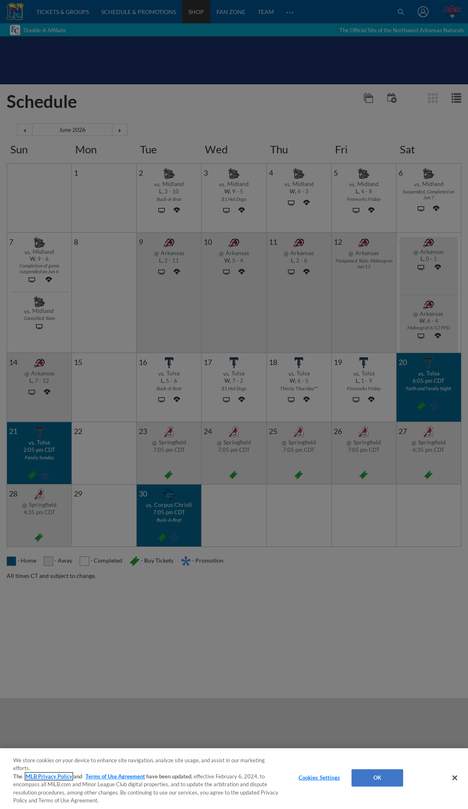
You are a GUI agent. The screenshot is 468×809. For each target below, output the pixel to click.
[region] (234, 778)
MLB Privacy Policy (49, 776)
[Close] (455, 778)
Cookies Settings (319, 777)
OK (377, 777)
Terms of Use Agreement (115, 776)
